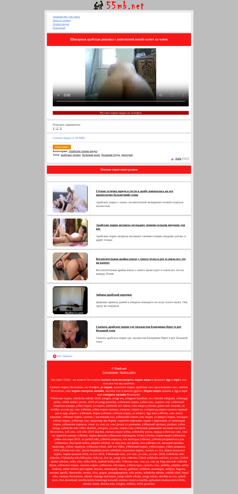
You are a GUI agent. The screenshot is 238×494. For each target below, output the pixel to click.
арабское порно (70, 155)
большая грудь (110, 155)
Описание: (62, 147)
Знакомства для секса (66, 16)
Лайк (178, 158)
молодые (127, 155)
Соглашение (110, 372)
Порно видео (61, 24)
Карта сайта (128, 372)
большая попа (91, 155)
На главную (62, 356)
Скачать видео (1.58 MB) (69, 138)
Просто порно (62, 20)
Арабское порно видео (83, 151)
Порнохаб (59, 27)
